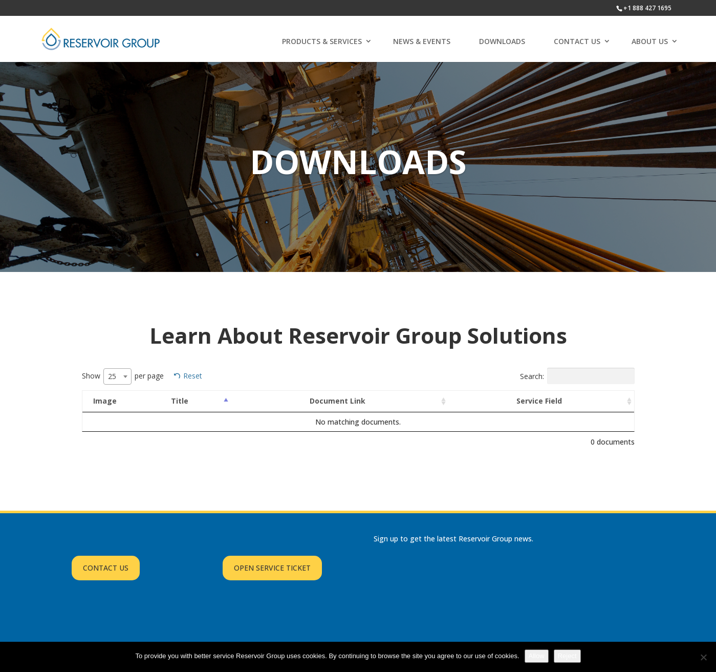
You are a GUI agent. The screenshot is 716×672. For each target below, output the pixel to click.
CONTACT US (577, 41)
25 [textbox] (112, 376)
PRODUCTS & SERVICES (322, 41)
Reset (192, 376)
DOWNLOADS (502, 41)
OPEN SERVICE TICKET (272, 568)
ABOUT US (650, 41)
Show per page (123, 376)
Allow (537, 656)
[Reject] (703, 657)
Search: (577, 376)
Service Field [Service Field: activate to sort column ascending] (539, 401)
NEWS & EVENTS (421, 41)
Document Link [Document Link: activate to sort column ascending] (337, 401)
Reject (567, 656)
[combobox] (117, 376)
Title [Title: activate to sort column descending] (179, 401)
